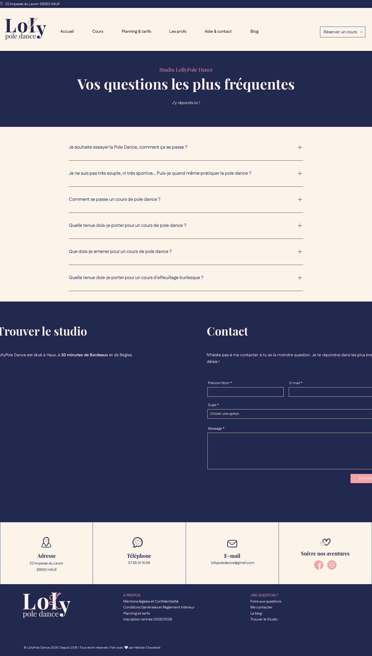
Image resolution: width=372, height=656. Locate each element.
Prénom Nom (218, 383)
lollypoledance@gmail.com (232, 562)
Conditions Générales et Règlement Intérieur (158, 607)
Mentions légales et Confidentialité (151, 601)
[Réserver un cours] (342, 32)
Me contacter (261, 607)
